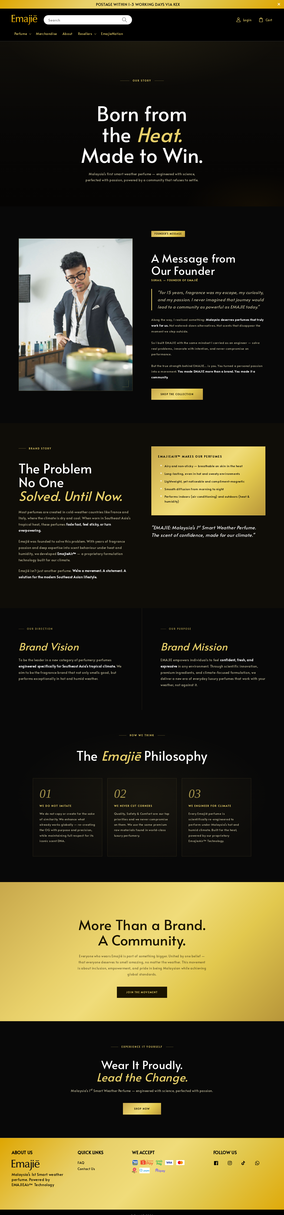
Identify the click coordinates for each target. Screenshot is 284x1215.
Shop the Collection (177, 394)
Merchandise (46, 33)
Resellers (85, 34)
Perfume (20, 34)
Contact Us (86, 1169)
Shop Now (142, 1108)
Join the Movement (142, 992)
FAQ (81, 1163)
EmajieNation (112, 33)
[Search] (124, 19)
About (68, 33)
